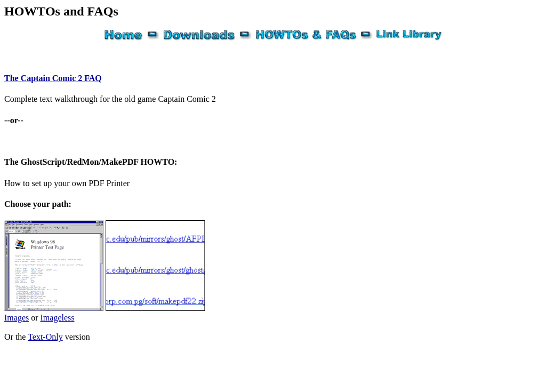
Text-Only (45, 336)
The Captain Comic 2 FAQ (53, 78)
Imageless (58, 317)
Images (16, 317)
